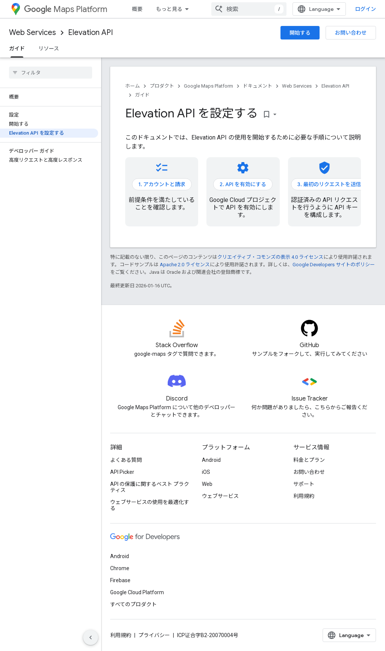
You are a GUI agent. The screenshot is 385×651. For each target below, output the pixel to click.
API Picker (122, 472)
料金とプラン (309, 460)
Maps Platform (65, 9)
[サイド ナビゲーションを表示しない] (90, 637)
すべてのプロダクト (133, 604)
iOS (206, 472)
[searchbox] (50, 73)
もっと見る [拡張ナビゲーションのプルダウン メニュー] (169, 9)
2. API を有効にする (243, 184)
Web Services (32, 32)
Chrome (119, 568)
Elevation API (90, 32)
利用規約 (303, 496)
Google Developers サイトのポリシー (334, 264)
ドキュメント (257, 86)
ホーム (132, 86)
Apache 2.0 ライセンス (185, 264)
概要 (137, 9)
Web (207, 484)
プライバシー (154, 635)
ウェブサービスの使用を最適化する (149, 505)
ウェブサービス (220, 496)
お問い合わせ (351, 32)
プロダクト (162, 86)
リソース (48, 48)
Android (211, 460)
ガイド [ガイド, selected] (17, 48)
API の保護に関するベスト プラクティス (149, 487)
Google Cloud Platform (137, 592)
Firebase (120, 580)
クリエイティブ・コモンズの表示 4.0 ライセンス (270, 257)
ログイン (365, 9)
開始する (300, 32)
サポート (303, 484)
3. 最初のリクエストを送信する (334, 184)
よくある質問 (126, 460)
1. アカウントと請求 (161, 184)
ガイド (142, 95)
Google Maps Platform (208, 86)
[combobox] (248, 9)
